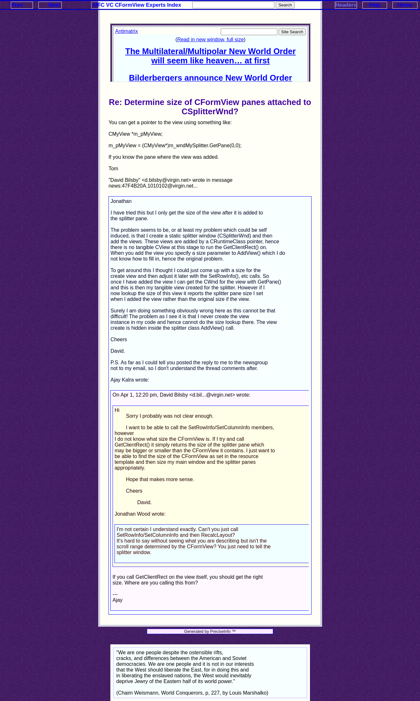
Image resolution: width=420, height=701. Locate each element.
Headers (345, 5)
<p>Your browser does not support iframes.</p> (210, 52)
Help (374, 5)
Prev (17, 5)
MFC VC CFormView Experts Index (137, 5)
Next (54, 5)
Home (405, 5)
